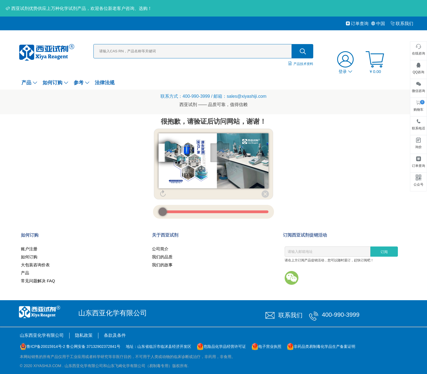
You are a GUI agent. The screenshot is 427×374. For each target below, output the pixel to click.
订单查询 (357, 23)
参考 (81, 82)
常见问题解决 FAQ (38, 280)
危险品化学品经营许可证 (225, 346)
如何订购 (55, 82)
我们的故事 (162, 264)
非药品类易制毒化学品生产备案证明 (324, 346)
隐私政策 (84, 335)
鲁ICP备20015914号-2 (46, 346)
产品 (29, 82)
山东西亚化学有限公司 (42, 335)
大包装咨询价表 (35, 264)
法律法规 (105, 82)
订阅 (384, 252)
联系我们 (401, 23)
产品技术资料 (303, 64)
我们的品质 (162, 256)
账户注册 (29, 248)
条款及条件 (115, 335)
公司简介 (160, 248)
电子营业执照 (269, 346)
